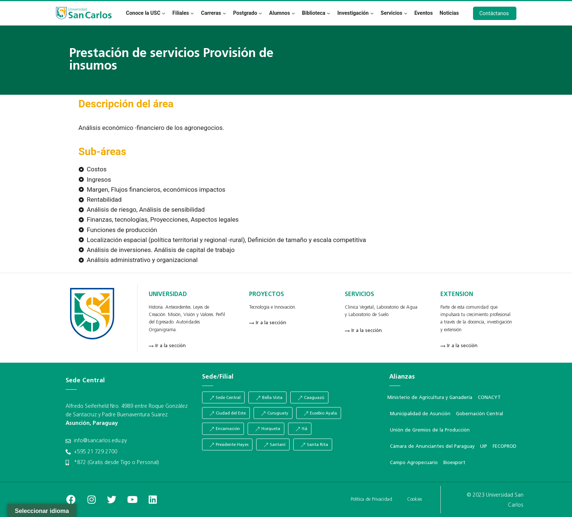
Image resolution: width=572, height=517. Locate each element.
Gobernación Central (479, 414)
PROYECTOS (266, 295)
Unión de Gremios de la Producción (430, 430)
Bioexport (454, 462)
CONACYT (489, 397)
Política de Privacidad (371, 499)
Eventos (423, 13)
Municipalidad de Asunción (420, 414)
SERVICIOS (359, 295)
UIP (483, 446)
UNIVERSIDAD (168, 295)
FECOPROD (504, 446)
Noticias (449, 13)
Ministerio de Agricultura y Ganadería (429, 397)
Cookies (414, 499)
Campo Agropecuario (414, 462)
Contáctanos (494, 13)
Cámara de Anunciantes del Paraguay (432, 446)
